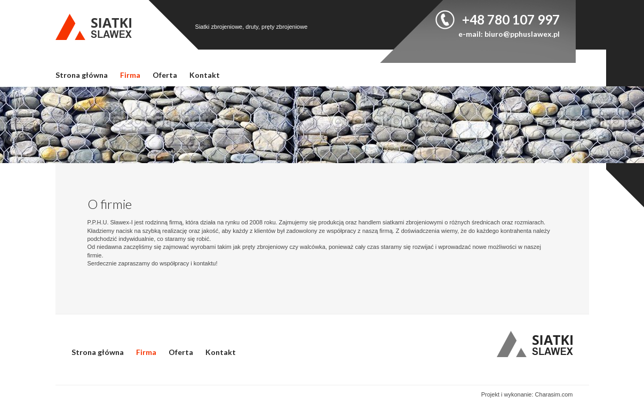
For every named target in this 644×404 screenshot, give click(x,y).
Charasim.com (554, 394)
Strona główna (81, 74)
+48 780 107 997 (511, 19)
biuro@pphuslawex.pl (522, 33)
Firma (130, 74)
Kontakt (204, 74)
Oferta (165, 74)
